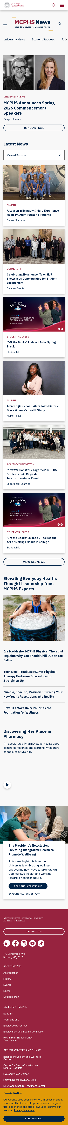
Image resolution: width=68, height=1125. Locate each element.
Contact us (34, 931)
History (7, 978)
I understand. (34, 1118)
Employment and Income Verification (23, 1031)
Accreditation (10, 972)
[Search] (54, 5)
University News (14, 96)
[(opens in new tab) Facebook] (15, 943)
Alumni (11, 204)
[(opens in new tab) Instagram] (24, 943)
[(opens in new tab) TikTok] (41, 943)
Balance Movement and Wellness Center (22, 1058)
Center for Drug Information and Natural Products (21, 1066)
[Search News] (59, 23)
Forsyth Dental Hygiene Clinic (19, 1079)
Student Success (18, 336)
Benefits (8, 1013)
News (6, 990)
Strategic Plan (11, 996)
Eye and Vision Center (16, 1073)
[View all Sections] (34, 155)
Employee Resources (15, 1025)
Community (14, 268)
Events (7, 984)
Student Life (13, 352)
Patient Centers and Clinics (22, 1050)
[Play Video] (7, 785)
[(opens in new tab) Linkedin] (6, 943)
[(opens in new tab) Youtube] (32, 943)
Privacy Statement (24, 1110)
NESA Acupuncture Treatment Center (24, 1085)
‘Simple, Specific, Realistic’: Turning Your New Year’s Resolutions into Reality (33, 694)
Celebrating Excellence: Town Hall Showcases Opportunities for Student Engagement (32, 278)
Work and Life (11, 1019)
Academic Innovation (20, 464)
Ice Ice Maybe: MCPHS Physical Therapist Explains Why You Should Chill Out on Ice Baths (33, 655)
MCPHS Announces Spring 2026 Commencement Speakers (29, 108)
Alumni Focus (14, 415)
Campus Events (12, 119)
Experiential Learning (18, 483)
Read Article (34, 128)
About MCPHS (12, 966)
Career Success (16, 220)
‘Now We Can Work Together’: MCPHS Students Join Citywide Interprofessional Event (32, 474)
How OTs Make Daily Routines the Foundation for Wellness (27, 710)
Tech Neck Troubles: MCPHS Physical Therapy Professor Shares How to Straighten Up (29, 676)
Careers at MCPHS (15, 1006)
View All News (34, 562)
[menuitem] (54, 5)
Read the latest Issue (28, 886)
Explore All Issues (21, 893)
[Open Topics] (5, 24)
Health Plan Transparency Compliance (17, 1039)
